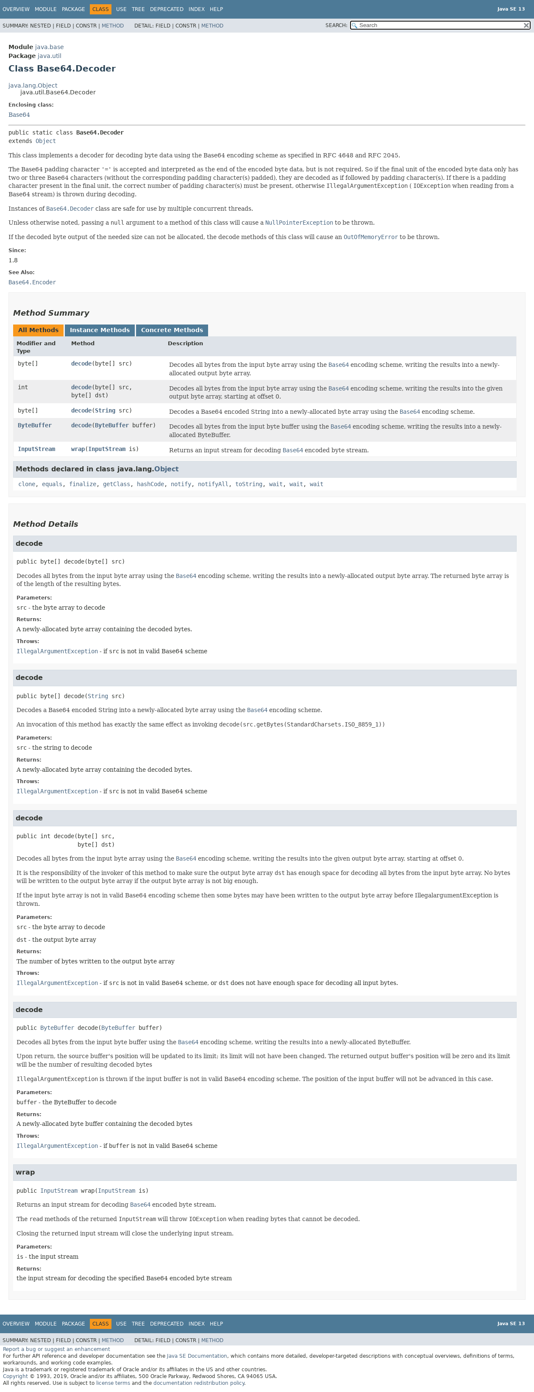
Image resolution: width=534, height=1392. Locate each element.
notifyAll (213, 484)
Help (216, 9)
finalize (82, 484)
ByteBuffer (35, 425)
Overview (16, 9)
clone (26, 484)
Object (46, 141)
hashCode (150, 484)
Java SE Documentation (197, 1356)
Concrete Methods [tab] (172, 330)
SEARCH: (336, 25)
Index (197, 9)
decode (81, 363)
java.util (49, 55)
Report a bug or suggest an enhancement (56, 1349)
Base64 (19, 114)
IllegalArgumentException (57, 651)
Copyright (15, 1376)
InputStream (36, 449)
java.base (49, 47)
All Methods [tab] (38, 330)
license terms (113, 1383)
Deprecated (167, 9)
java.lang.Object (32, 85)
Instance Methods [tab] (100, 330)
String (105, 410)
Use (121, 9)
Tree (138, 9)
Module (46, 9)
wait (276, 484)
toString (248, 484)
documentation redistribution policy (198, 1383)
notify (181, 484)
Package (73, 9)
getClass (116, 484)
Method (113, 26)
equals (52, 484)
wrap (78, 449)
